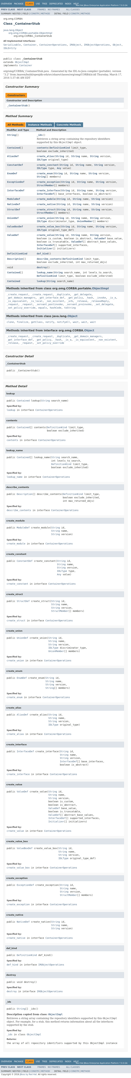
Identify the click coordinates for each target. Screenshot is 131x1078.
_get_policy (75, 297)
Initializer (45, 248)
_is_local (36, 301)
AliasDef (13, 156)
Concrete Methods (69, 124)
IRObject (75, 44)
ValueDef (13, 235)
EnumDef (12, 173)
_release (81, 301)
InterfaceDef (15, 190)
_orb (70, 301)
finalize (22, 322)
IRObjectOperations (97, 44)
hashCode (55, 307)
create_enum (45, 173)
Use (38, 4)
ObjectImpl (22, 62)
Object (117, 44)
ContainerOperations (53, 44)
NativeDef (13, 204)
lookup (41, 281)
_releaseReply (99, 301)
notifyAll (63, 322)
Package (18, 4)
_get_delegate (82, 294)
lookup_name (45, 272)
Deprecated (56, 4)
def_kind (42, 253)
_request (12, 304)
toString (70, 307)
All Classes (73, 9)
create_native (46, 204)
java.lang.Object (13, 30)
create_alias (45, 156)
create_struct (46, 209)
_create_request (17, 294)
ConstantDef (15, 165)
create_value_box (48, 226)
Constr (34, 13)
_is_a (112, 297)
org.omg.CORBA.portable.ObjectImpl (30, 33)
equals (42, 307)
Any (59, 168)
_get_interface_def (51, 297)
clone (10, 322)
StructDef (13, 209)
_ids (40, 135)
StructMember (45, 185)
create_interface (48, 190)
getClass (36, 322)
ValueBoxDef (15, 226)
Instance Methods (40, 124)
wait (76, 322)
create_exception (48, 182)
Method (45, 13)
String (11, 135)
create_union (45, 218)
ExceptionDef (15, 182)
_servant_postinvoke (49, 304)
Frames (42, 9)
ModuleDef (13, 199)
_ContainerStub (17, 105)
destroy (42, 267)
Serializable (12, 44)
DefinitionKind (60, 147)
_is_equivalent (17, 301)
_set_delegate (103, 304)
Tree (44, 4)
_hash (89, 297)
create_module (46, 199)
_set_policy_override (21, 307)
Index (68, 4)
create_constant (47, 165)
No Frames (54, 9)
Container (30, 44)
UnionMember (85, 221)
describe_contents (49, 259)
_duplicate (63, 294)
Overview (6, 4)
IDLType (42, 159)
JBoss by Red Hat (28, 1074)
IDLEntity (9, 48)
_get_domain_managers (21, 297)
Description (15, 259)
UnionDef (13, 218)
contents (42, 147)
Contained (13, 147)
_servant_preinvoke (79, 304)
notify (50, 322)
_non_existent (55, 301)
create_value (45, 235)
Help (76, 4)
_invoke (101, 297)
